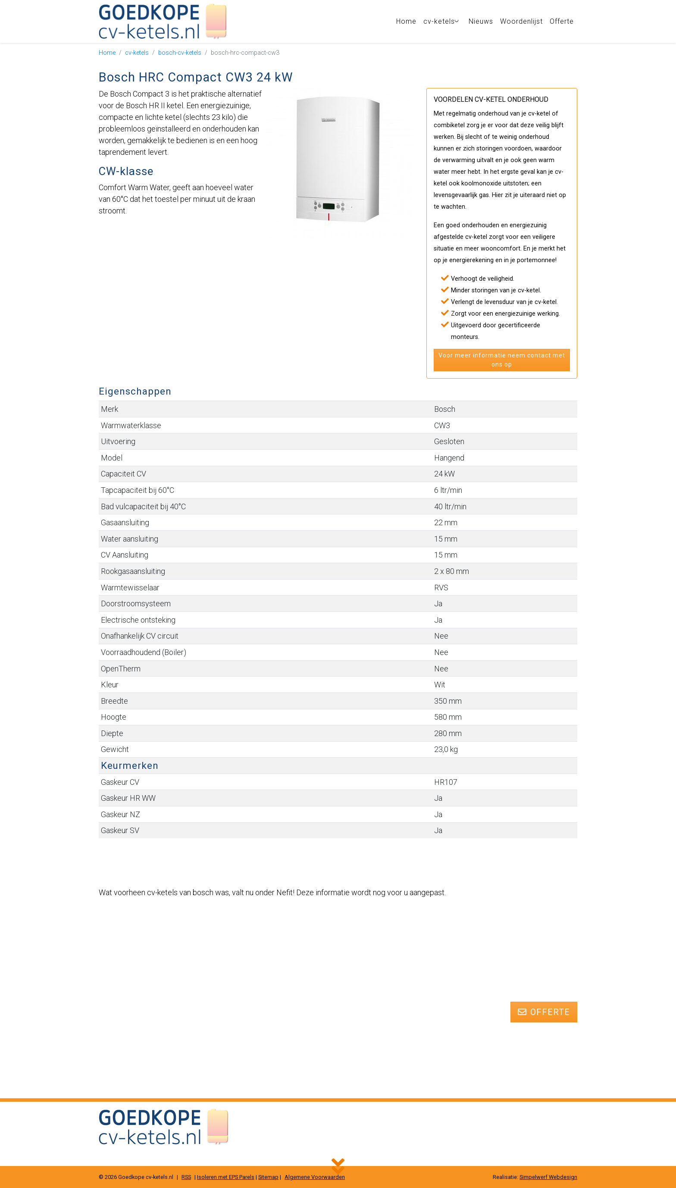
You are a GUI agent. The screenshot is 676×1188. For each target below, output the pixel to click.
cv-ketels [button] (444, 21)
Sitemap (268, 1177)
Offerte (562, 21)
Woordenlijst (521, 21)
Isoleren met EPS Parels (225, 1177)
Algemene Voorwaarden (315, 1177)
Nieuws (481, 21)
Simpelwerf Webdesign (548, 1177)
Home (408, 21)
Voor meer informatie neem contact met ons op (501, 360)
